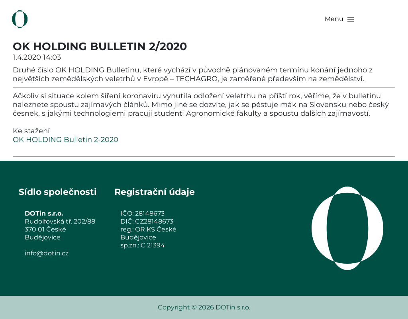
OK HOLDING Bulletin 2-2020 (65, 139)
